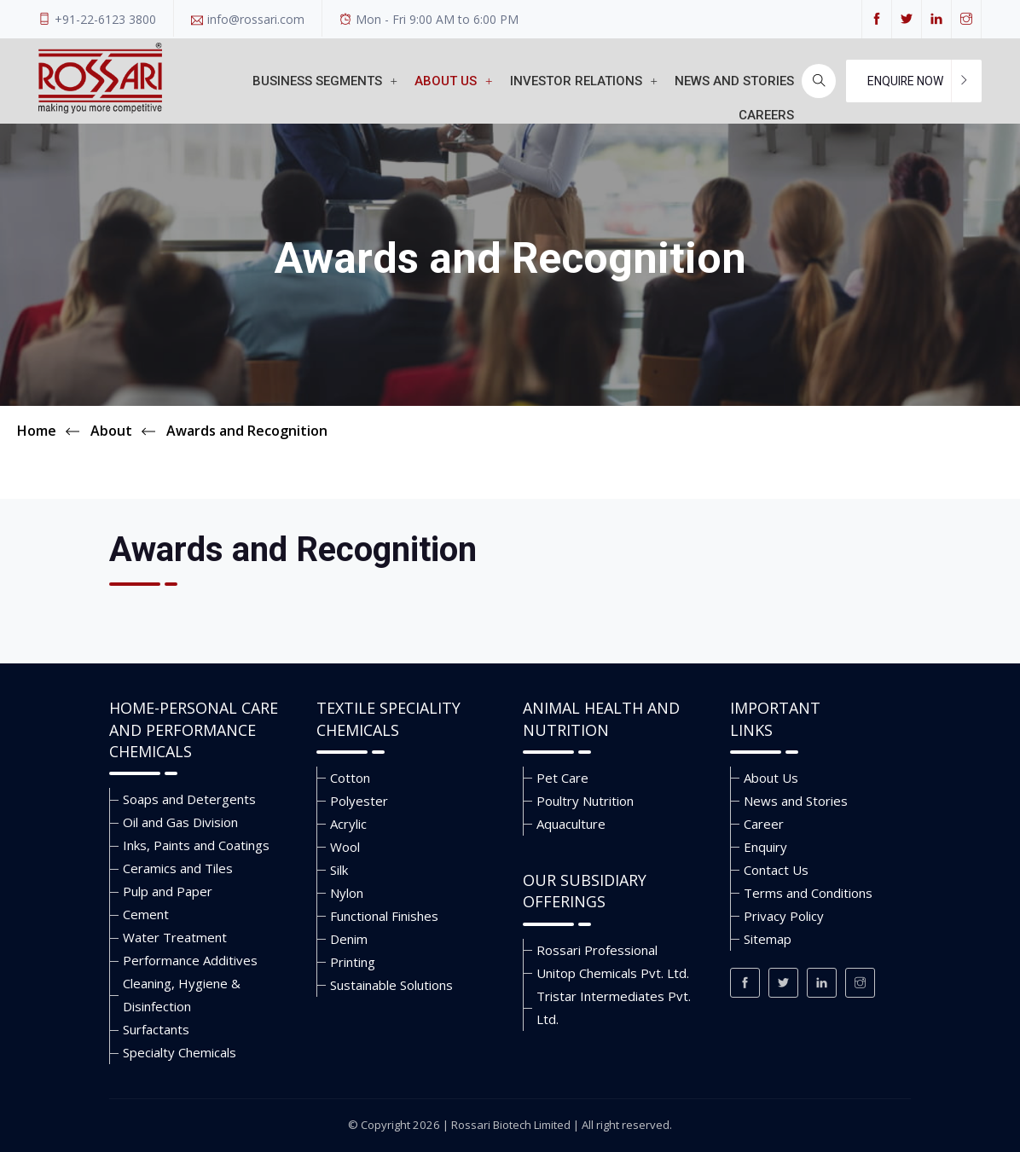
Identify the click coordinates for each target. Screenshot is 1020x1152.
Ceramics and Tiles (178, 868)
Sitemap (767, 938)
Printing (352, 961)
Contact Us (776, 869)
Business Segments (324, 81)
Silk (339, 869)
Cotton (350, 777)
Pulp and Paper (167, 891)
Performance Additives (190, 960)
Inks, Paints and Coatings (196, 845)
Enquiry (765, 846)
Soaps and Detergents (189, 799)
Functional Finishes (384, 915)
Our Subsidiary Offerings (584, 891)
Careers (766, 115)
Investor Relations (584, 81)
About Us (453, 81)
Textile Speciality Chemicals (388, 719)
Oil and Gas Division (180, 822)
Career (764, 823)
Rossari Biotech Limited (511, 1124)
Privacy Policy (784, 915)
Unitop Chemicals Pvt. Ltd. (612, 972)
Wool (345, 846)
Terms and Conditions (808, 892)
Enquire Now (905, 81)
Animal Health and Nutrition (601, 719)
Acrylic (348, 823)
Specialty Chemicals (179, 1052)
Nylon (346, 892)
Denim (349, 938)
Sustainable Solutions (391, 984)
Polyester (359, 800)
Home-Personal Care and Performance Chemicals (193, 729)
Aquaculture (571, 823)
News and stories (734, 81)
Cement (146, 914)
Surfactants (156, 1029)
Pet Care (562, 777)
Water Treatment (175, 937)
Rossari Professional (597, 949)
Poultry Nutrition (585, 800)
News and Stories (796, 800)
